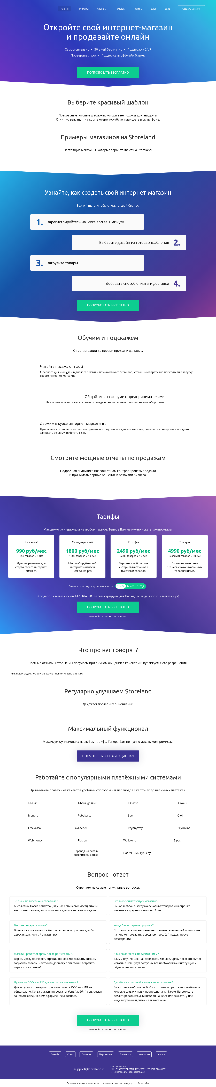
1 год (140, 586)
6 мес (130, 586)
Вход (167, 8)
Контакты (144, 1054)
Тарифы (137, 8)
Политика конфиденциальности (83, 1083)
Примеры (83, 8)
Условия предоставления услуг (118, 1083)
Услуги (161, 1054)
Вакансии (125, 1054)
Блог (153, 8)
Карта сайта (143, 1083)
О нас (70, 1054)
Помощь (120, 8)
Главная (64, 8)
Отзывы (101, 8)
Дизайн (55, 1054)
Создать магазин (191, 8)
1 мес (121, 586)
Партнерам (105, 1054)
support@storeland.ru (89, 1069)
